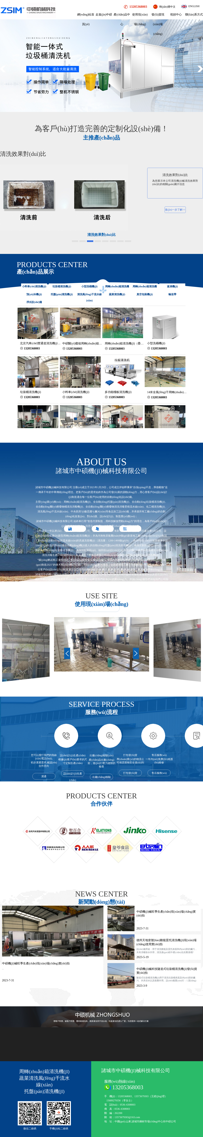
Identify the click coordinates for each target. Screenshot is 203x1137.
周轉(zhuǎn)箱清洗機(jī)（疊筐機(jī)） (117, 289)
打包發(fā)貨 (130, 773)
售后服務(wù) (159, 773)
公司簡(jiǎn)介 (104, 619)
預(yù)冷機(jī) (34, 294)
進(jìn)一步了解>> (175, 209)
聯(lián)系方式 (194, 14)
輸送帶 (172, 294)
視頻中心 (176, 14)
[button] (200, 69)
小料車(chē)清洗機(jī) (34, 286)
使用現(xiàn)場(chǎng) (140, 19)
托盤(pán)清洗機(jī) (62, 294)
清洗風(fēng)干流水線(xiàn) (89, 297)
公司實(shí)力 (77, 619)
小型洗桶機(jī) (89, 286)
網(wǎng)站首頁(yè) (85, 19)
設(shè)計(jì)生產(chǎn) (72, 774)
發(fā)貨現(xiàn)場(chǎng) (157, 24)
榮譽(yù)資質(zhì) (131, 619)
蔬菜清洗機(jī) (117, 294)
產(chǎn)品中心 (122, 19)
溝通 (43, 776)
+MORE (101, 608)
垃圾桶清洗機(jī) (61, 286)
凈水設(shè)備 (34, 302)
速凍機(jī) (172, 286)
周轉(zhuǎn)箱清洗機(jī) (145, 289)
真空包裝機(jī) (145, 294)
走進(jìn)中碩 (104, 14)
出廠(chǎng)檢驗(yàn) (101, 778)
